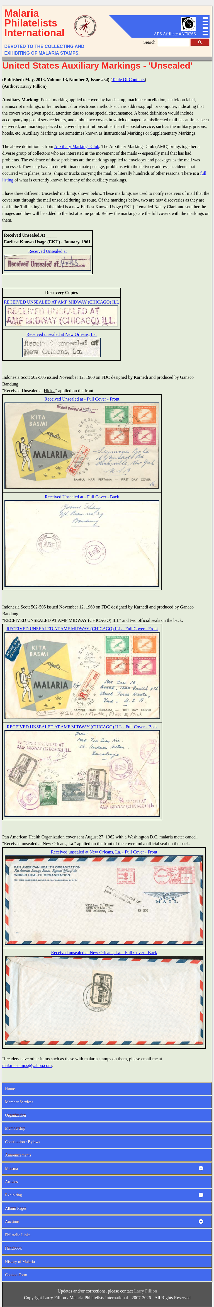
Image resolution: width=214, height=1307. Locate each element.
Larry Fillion (145, 1291)
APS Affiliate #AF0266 (175, 33)
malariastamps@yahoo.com (27, 1065)
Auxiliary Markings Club (76, 146)
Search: (151, 42)
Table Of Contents (128, 79)
